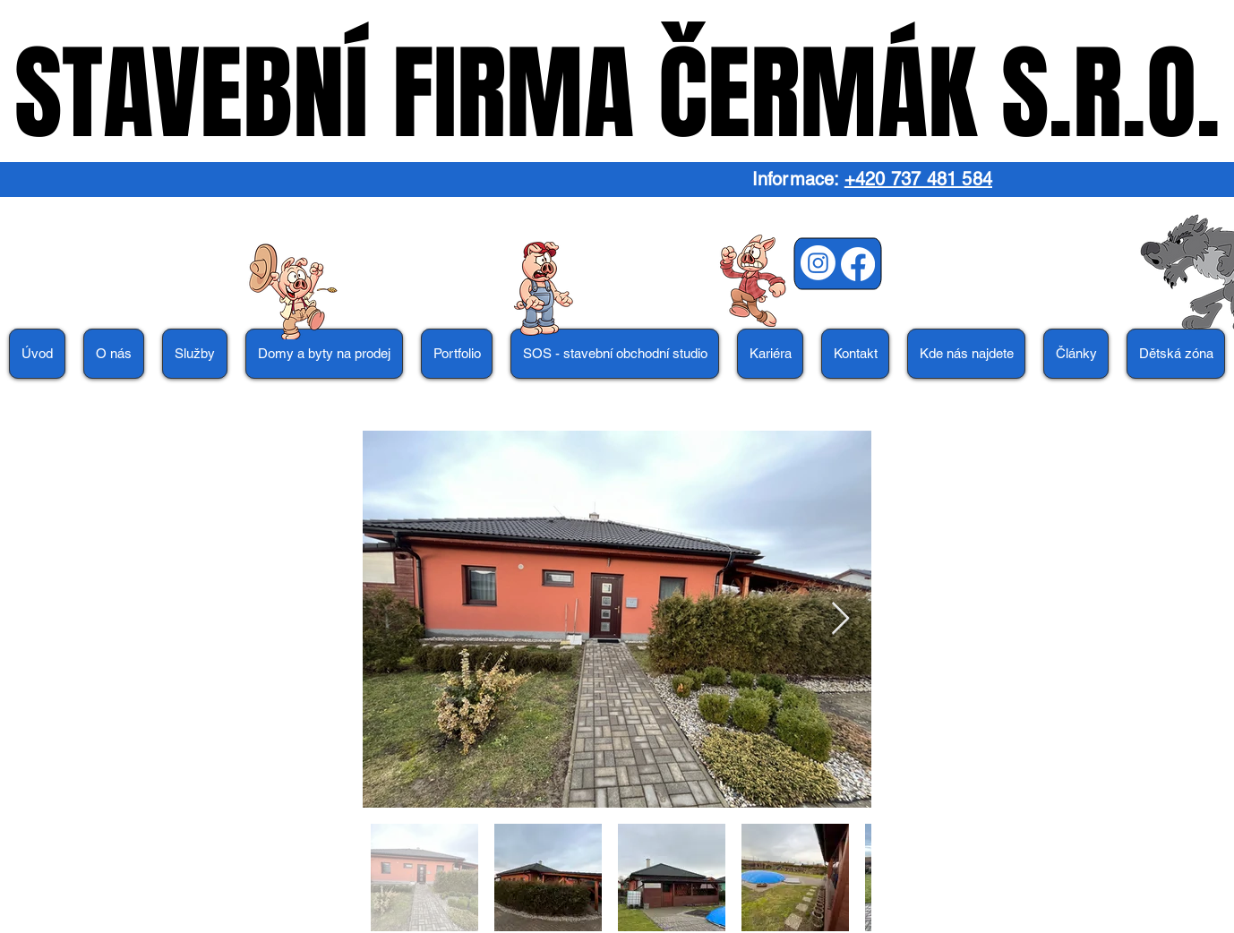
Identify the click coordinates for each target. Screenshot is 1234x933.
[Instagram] (818, 262)
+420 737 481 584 (918, 179)
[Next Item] (840, 619)
